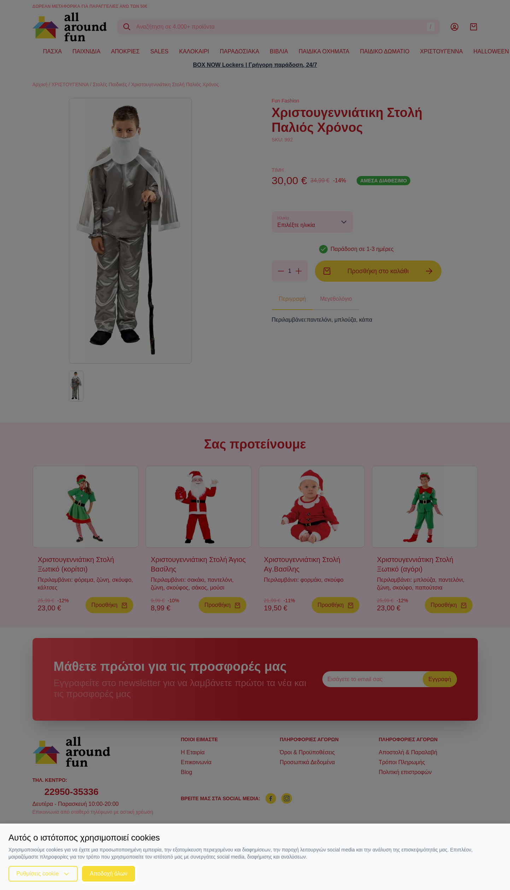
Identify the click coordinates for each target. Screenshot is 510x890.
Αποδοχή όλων (108, 874)
